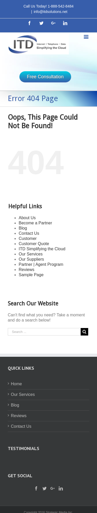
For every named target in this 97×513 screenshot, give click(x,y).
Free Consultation (45, 76)
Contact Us (29, 233)
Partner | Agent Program (41, 264)
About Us (27, 218)
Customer (27, 238)
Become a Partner (35, 223)
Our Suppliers (31, 259)
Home (16, 384)
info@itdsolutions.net (50, 12)
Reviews (26, 269)
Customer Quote (34, 243)
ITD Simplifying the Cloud (42, 249)
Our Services (30, 254)
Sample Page (31, 275)
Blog (23, 228)
